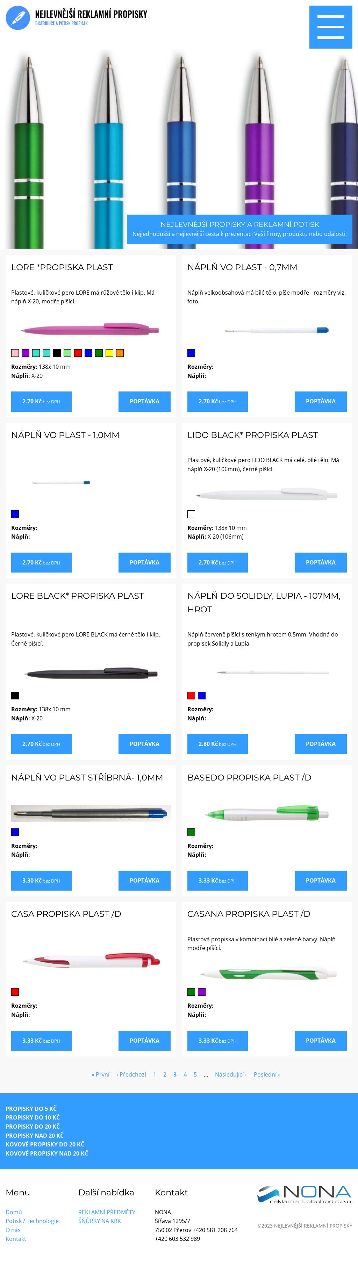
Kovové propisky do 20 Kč (45, 1144)
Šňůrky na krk (99, 1221)
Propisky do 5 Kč (31, 1109)
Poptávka (144, 401)
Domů (14, 1212)
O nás (13, 1230)
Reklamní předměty (106, 1212)
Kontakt (16, 1239)
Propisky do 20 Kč (33, 1126)
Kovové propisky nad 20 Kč (47, 1153)
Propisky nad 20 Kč (35, 1135)
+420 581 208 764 (215, 1230)
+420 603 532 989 (177, 1239)
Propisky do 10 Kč (33, 1117)
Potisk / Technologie (32, 1221)
